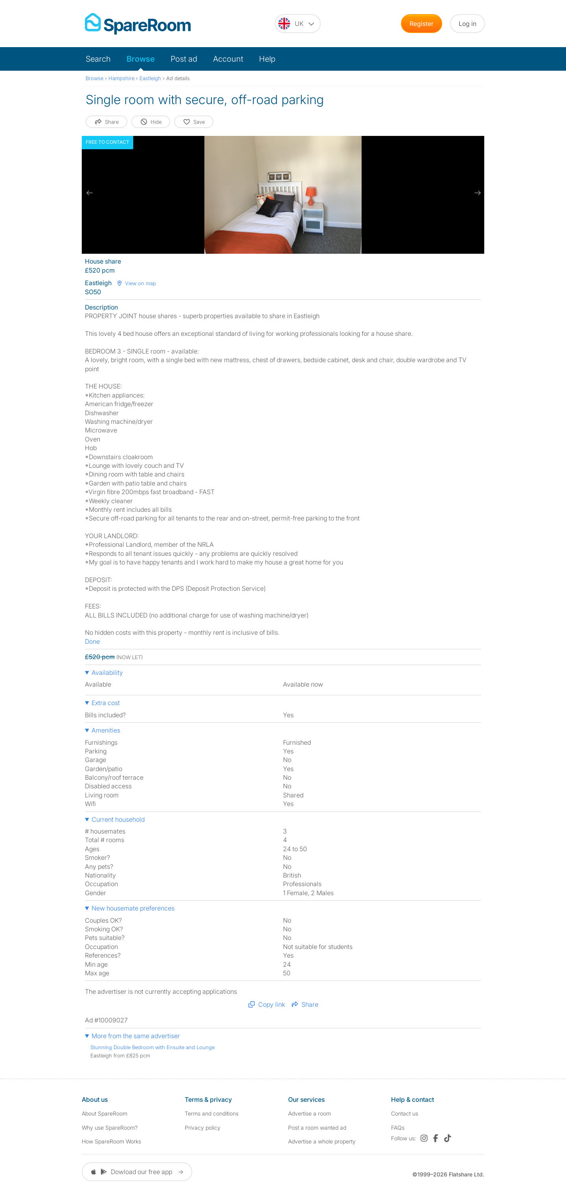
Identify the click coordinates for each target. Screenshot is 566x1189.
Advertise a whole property (322, 1141)
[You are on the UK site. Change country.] (298, 23)
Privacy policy (203, 1127)
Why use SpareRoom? (110, 1127)
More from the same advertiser (136, 1036)
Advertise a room (309, 1113)
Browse (141, 59)
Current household (118, 819)
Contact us (404, 1113)
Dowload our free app (137, 1172)
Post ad (184, 59)
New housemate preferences (133, 908)
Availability (107, 672)
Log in (467, 23)
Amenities (106, 730)
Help (267, 59)
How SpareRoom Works (111, 1141)
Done (92, 641)
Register (422, 23)
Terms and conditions (212, 1113)
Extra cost (106, 703)
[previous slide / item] (89, 192)
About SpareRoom (104, 1113)
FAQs (397, 1127)
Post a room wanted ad (317, 1127)
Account (228, 59)
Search (98, 59)
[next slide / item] (476, 192)
